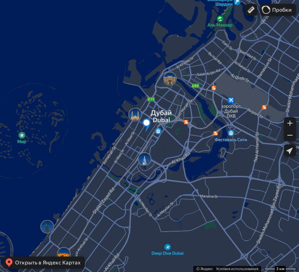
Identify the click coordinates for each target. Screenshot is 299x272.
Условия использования (237, 269)
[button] (251, 10)
